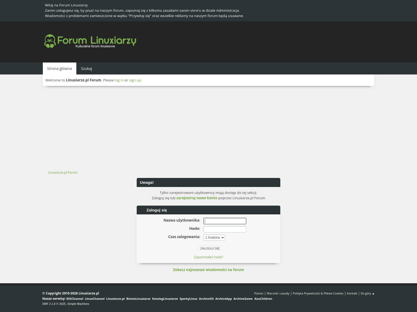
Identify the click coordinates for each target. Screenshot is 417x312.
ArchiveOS (206, 299)
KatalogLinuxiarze (165, 299)
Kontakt (352, 293)
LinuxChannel (95, 299)
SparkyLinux (188, 299)
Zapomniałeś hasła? (208, 257)
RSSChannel (74, 299)
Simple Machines (78, 303)
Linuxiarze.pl (115, 299)
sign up (135, 80)
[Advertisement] (208, 126)
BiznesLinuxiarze (138, 299)
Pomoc (259, 293)
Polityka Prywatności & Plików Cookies (318, 293)
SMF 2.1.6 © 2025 (54, 303)
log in (119, 80)
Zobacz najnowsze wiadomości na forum (208, 269)
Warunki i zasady (278, 293)
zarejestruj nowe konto (196, 197)
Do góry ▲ (368, 293)
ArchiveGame (243, 299)
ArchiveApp (223, 299)
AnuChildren (263, 299)
